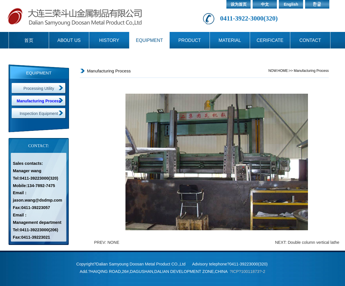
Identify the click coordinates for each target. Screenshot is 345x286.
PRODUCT (189, 40)
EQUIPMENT (149, 40)
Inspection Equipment (39, 113)
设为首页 (239, 4)
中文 (265, 4)
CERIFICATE (270, 40)
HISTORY (109, 40)
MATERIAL (230, 40)
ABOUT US (69, 40)
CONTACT (310, 40)
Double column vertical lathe (313, 242)
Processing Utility (38, 88)
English (291, 4)
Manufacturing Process (39, 101)
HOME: (283, 71)
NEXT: (281, 242)
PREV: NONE (106, 242)
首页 (28, 40)
